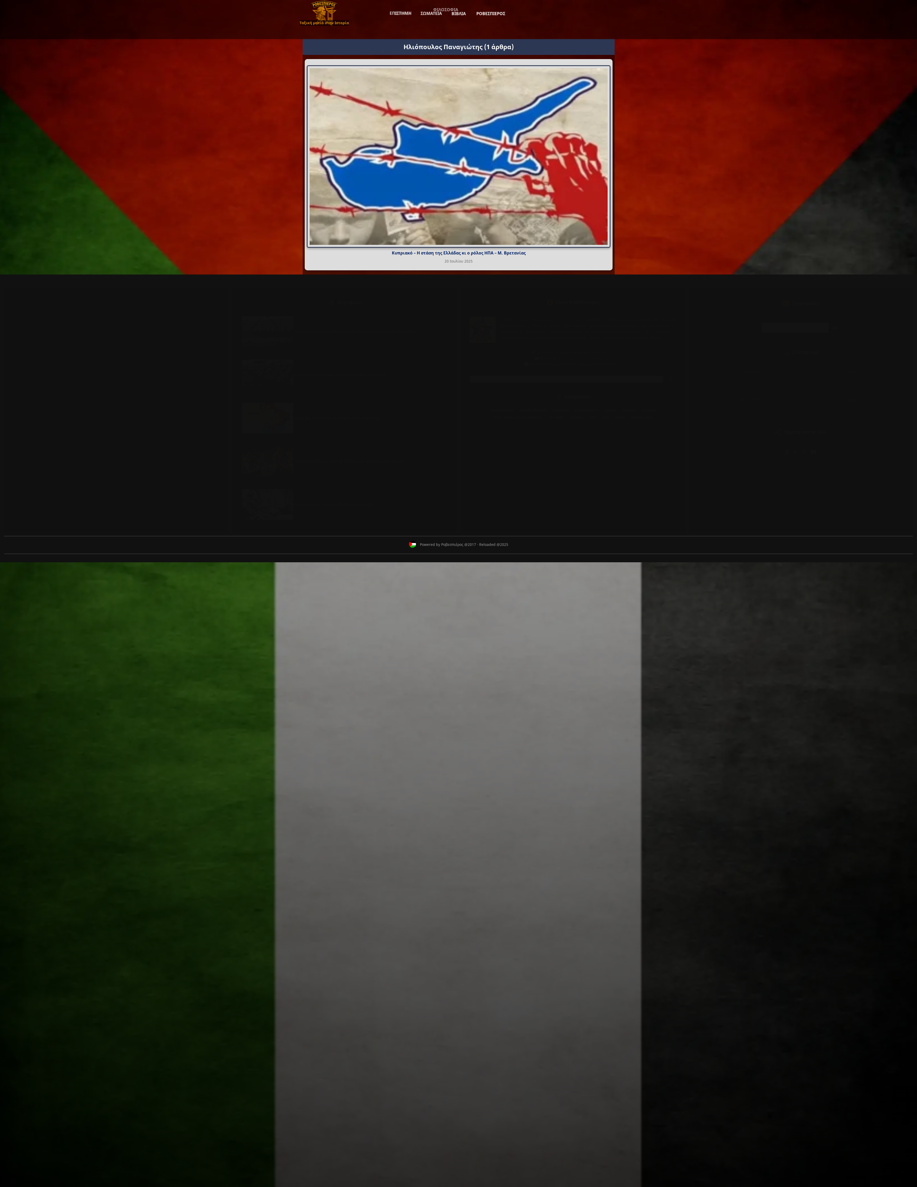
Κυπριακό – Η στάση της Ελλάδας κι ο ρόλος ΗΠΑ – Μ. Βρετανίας (458, 253)
